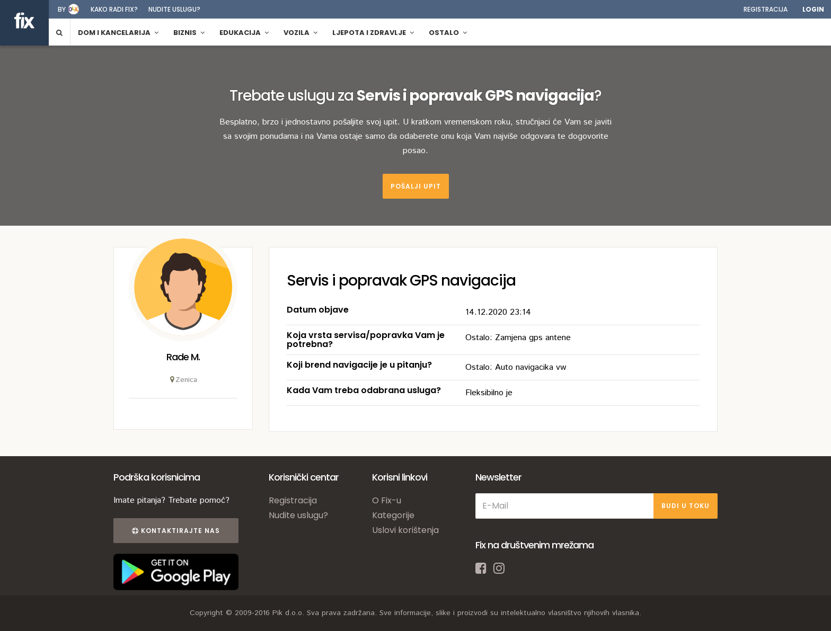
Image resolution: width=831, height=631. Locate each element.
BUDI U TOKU (685, 505)
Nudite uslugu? (174, 9)
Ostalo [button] (448, 33)
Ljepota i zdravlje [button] (373, 33)
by (62, 9)
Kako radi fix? (114, 9)
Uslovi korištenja (405, 530)
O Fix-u (386, 500)
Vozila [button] (300, 33)
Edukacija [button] (244, 33)
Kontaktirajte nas (176, 530)
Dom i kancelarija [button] (118, 33)
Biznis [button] (189, 33)
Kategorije (393, 515)
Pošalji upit (416, 186)
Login (813, 9)
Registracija (766, 9)
